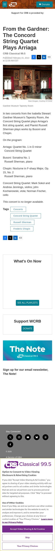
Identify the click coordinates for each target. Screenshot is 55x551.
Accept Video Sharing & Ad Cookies (27, 529)
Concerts (18, 209)
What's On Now (27, 261)
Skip (27, 537)
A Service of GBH (14, 457)
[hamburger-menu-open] (4, 4)
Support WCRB (27, 321)
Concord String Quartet (25, 216)
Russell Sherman (22, 222)
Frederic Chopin (21, 229)
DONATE (27, 328)
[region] (27, 504)
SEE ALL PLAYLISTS (27, 302)
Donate (46, 4)
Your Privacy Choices (27, 546)
